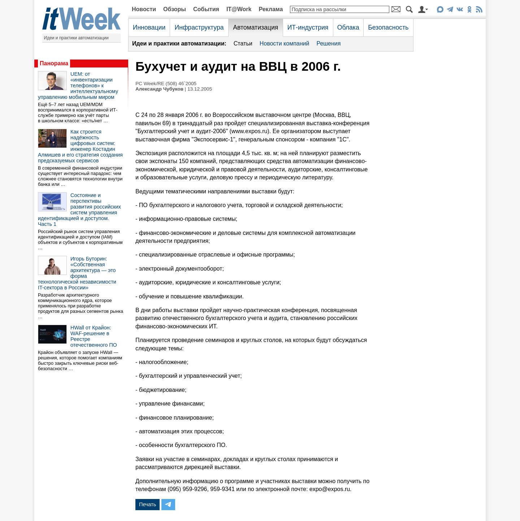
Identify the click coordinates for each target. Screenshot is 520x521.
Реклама (271, 9)
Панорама (54, 63)
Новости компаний (284, 43)
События (206, 9)
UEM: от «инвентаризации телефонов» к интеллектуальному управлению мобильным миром (78, 85)
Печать (147, 504)
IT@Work (239, 9)
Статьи (243, 43)
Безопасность (388, 27)
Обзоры (174, 9)
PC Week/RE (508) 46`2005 (165, 83)
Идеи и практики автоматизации (76, 37)
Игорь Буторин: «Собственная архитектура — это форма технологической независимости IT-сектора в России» (77, 273)
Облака (348, 27)
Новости (144, 9)
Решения (328, 43)
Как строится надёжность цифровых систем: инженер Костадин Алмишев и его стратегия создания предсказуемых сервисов (80, 146)
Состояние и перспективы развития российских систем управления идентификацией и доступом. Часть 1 (79, 209)
